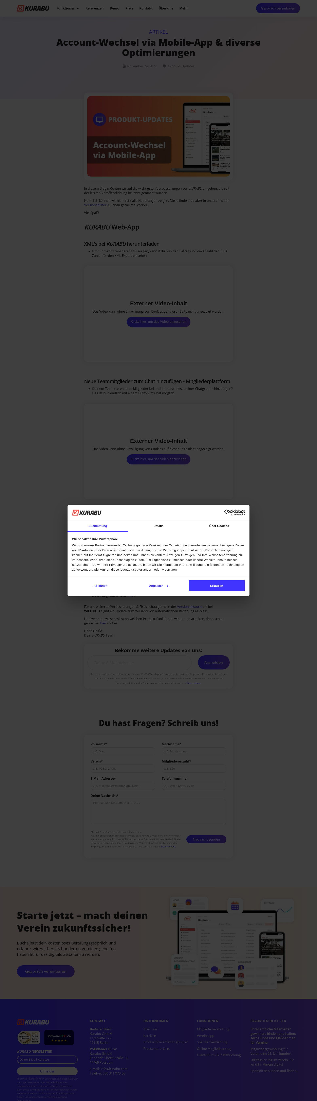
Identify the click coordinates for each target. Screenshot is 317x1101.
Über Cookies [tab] (219, 525)
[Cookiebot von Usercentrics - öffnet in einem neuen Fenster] (227, 512)
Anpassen (158, 585)
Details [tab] (158, 525)
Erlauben (216, 585)
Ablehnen (100, 585)
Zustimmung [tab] (98, 525)
